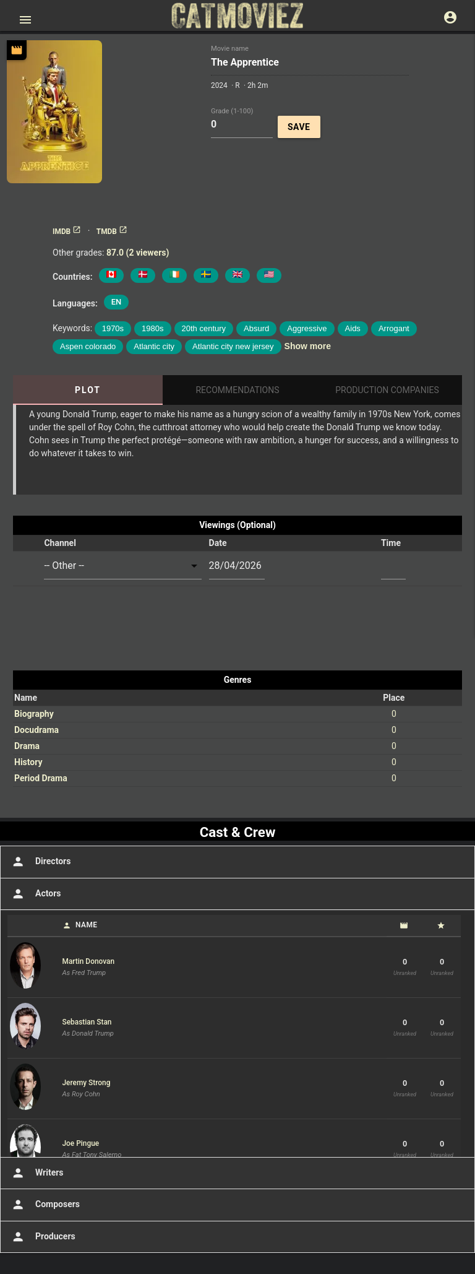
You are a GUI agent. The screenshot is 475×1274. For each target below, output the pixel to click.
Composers (44, 1204)
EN (116, 301)
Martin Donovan (88, 961)
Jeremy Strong (86, 1082)
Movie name (230, 49)
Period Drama (40, 778)
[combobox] (122, 566)
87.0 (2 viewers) (137, 253)
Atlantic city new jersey (233, 346)
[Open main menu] (25, 20)
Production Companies (387, 390)
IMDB (67, 231)
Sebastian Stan (87, 1022)
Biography (34, 714)
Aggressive (307, 328)
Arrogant (394, 328)
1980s (152, 328)
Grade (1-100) (232, 110)
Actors (35, 894)
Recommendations (237, 390)
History (28, 762)
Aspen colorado (88, 346)
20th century (204, 328)
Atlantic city (154, 346)
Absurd (256, 328)
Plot (88, 390)
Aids (353, 328)
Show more (308, 346)
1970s (113, 328)
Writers (36, 1173)
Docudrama (36, 730)
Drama (27, 746)
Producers (42, 1237)
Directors (40, 862)
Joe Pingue (81, 1143)
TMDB (111, 231)
